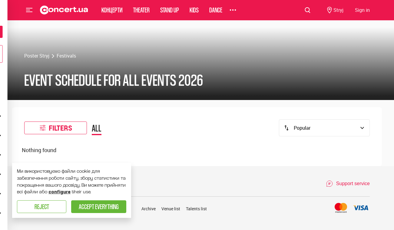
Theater (141, 13)
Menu (29, 13)
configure (59, 191)
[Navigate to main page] (64, 13)
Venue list (170, 209)
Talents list (196, 209)
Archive (148, 209)
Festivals (66, 55)
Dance (215, 13)
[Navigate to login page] (362, 13)
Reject (42, 206)
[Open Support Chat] (348, 183)
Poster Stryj (36, 55)
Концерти (111, 13)
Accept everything (99, 206)
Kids (194, 13)
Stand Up (169, 13)
